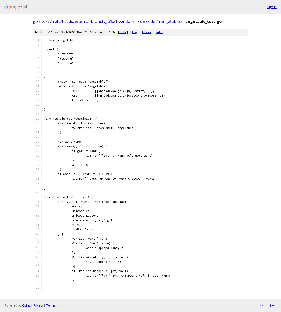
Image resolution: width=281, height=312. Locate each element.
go (35, 21)
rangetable (169, 21)
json (273, 305)
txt (262, 305)
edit (159, 32)
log (134, 32)
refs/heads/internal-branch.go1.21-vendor (92, 21)
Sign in (272, 7)
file (122, 32)
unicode (147, 21)
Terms (50, 305)
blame (146, 32)
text (45, 21)
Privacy (38, 305)
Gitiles (26, 305)
